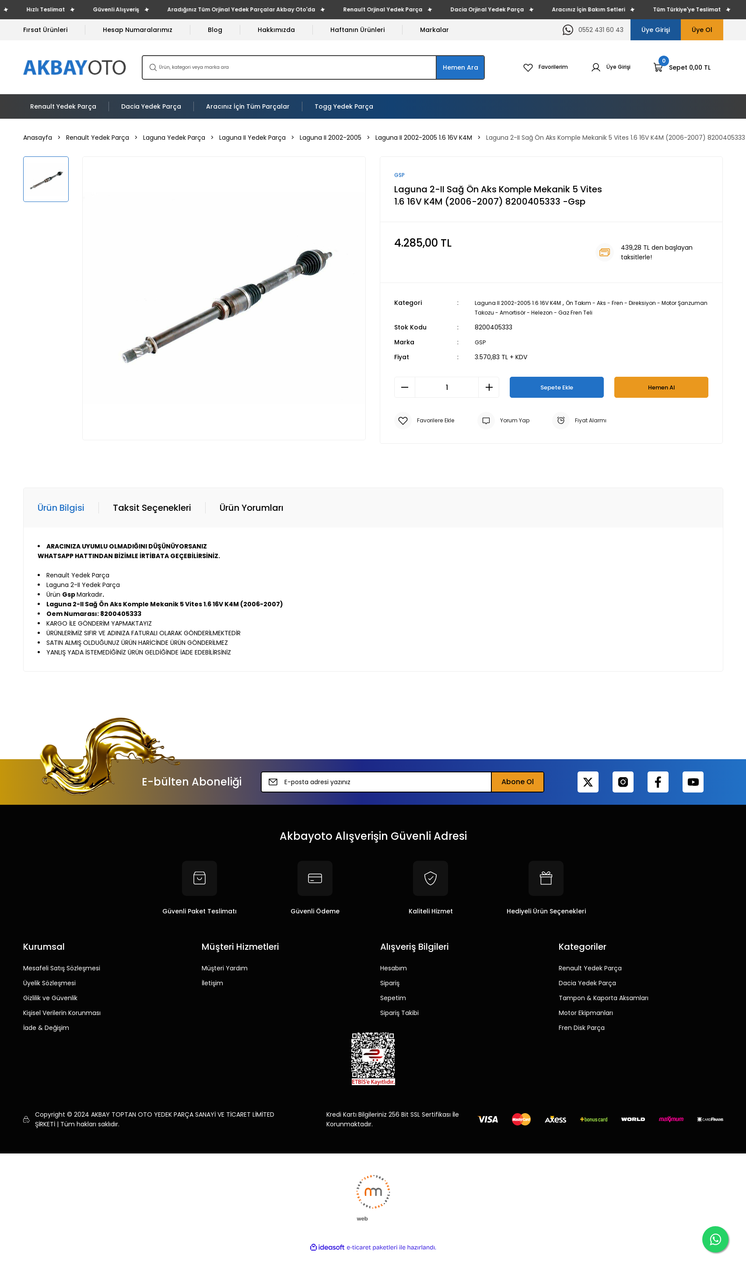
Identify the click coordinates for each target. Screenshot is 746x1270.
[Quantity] (446, 388)
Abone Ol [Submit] (517, 783)
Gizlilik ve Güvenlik (50, 998)
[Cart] (682, 67)
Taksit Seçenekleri (152, 508)
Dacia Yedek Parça (587, 984)
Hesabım (393, 969)
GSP (481, 343)
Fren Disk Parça (582, 1028)
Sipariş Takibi (399, 1013)
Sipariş (389, 984)
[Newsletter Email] (402, 782)
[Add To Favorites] (426, 421)
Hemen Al (661, 388)
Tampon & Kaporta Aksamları (603, 998)
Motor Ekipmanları (586, 1013)
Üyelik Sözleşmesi (49, 984)
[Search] (313, 67)
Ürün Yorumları (252, 508)
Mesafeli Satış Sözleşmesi (61, 969)
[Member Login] (608, 67)
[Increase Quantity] (488, 388)
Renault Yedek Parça (590, 969)
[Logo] (75, 67)
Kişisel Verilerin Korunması (62, 1013)
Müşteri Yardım (225, 969)
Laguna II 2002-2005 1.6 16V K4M (523, 303)
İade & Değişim (46, 1028)
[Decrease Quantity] (404, 388)
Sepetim (393, 998)
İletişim (212, 984)
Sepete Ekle (556, 388)
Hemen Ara (460, 67)
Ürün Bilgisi (61, 508)
